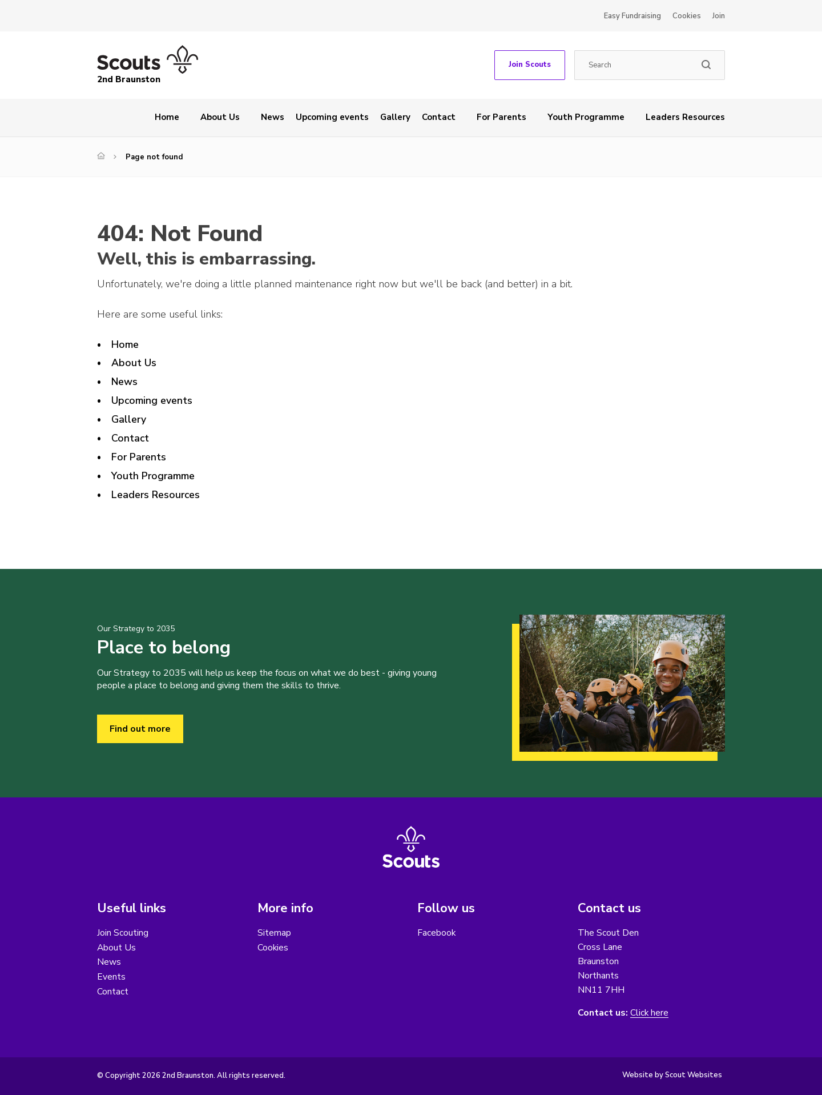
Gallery (395, 117)
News (272, 117)
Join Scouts (530, 64)
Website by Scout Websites (672, 1075)
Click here (649, 1013)
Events (111, 977)
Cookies (686, 16)
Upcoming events (332, 117)
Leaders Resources (685, 117)
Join (718, 16)
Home (167, 117)
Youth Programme (585, 117)
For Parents (501, 117)
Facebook (436, 932)
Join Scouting (122, 932)
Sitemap (274, 932)
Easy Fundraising (632, 16)
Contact (439, 117)
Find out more (140, 729)
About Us (220, 117)
